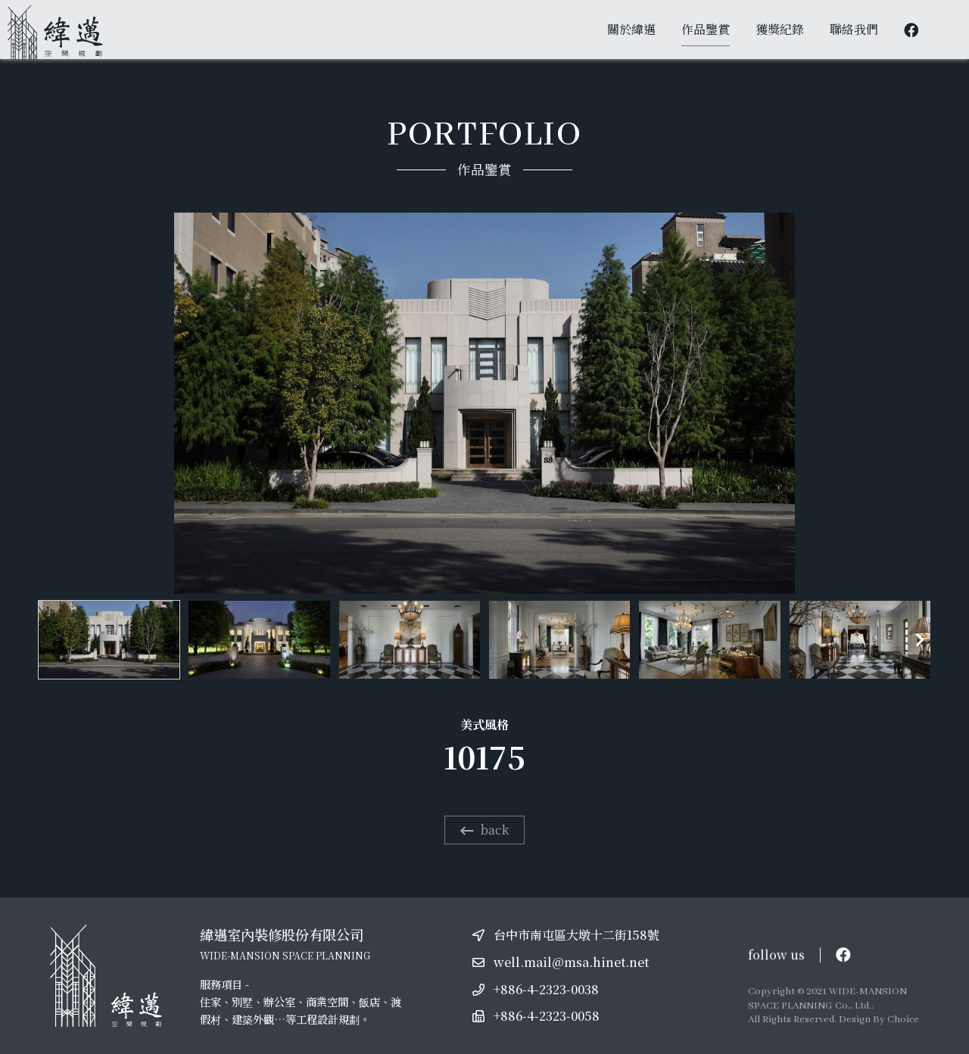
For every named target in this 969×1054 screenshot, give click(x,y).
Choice (903, 1019)
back (484, 829)
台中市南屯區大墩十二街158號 (576, 935)
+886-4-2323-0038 (546, 989)
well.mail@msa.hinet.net (571, 962)
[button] (919, 640)
